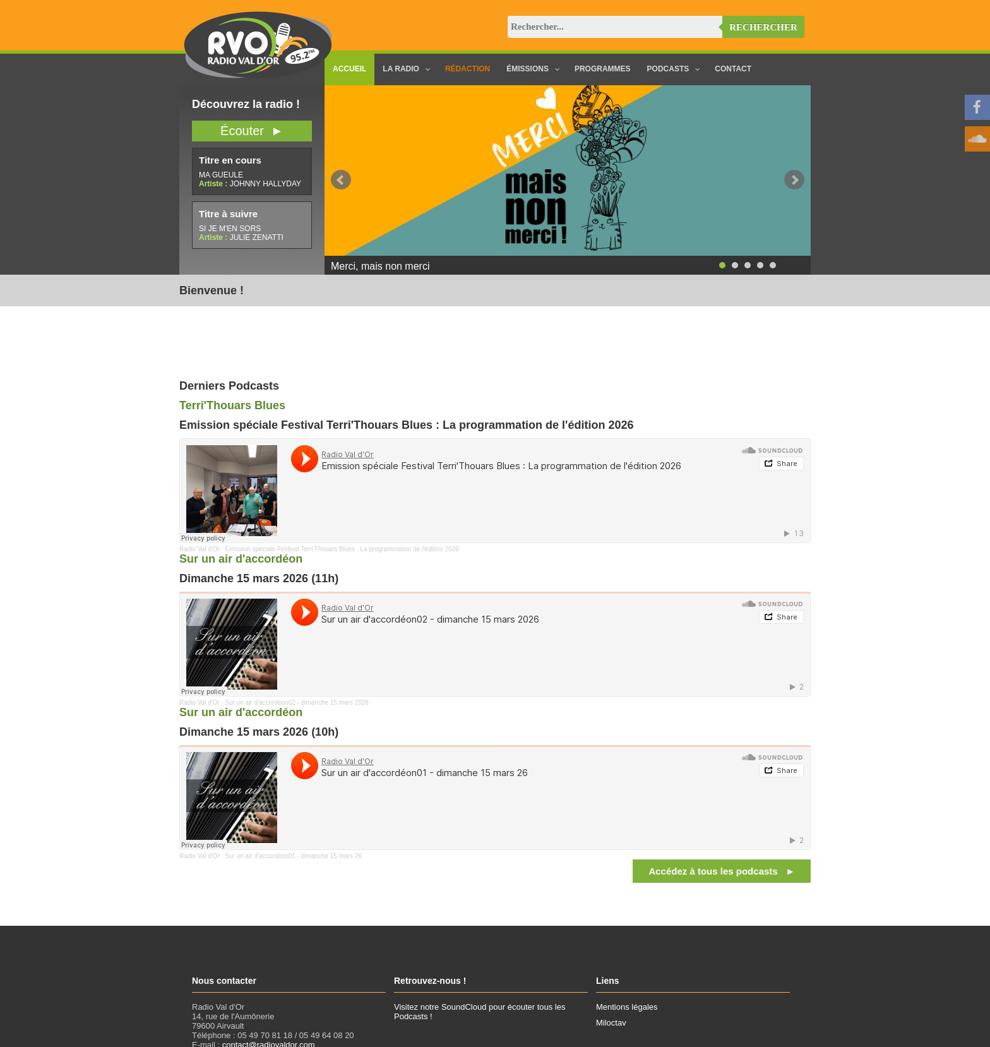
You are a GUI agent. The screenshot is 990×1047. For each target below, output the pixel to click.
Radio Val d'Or (199, 549)
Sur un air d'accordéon (240, 559)
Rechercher (763, 27)
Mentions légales (627, 1007)
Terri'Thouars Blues (232, 405)
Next (794, 180)
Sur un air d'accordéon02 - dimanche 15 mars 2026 (297, 702)
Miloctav (611, 1022)
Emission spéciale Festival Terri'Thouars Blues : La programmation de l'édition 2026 (341, 549)
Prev (341, 180)
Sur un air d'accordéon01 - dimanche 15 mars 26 (293, 856)
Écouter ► (251, 131)
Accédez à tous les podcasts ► (721, 871)
